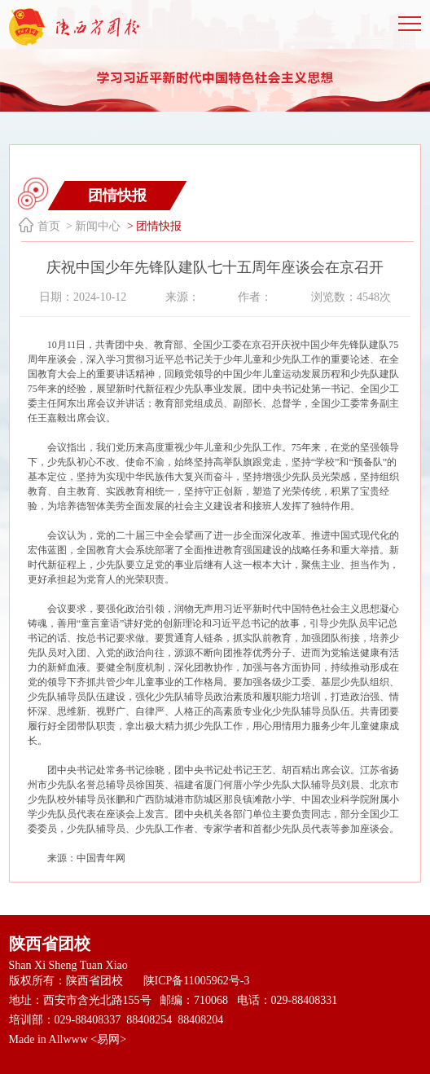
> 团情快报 (153, 226)
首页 (48, 226)
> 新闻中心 (92, 226)
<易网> (108, 1039)
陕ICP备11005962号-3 (196, 981)
